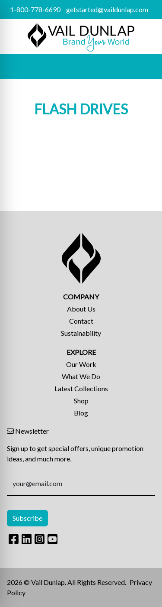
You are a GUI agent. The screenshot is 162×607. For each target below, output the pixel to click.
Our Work (81, 364)
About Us (81, 309)
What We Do (81, 376)
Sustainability (81, 333)
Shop (81, 400)
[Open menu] (144, 66)
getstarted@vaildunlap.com (107, 9)
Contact (81, 321)
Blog (81, 413)
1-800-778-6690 (35, 9)
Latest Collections (81, 388)
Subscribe (27, 518)
